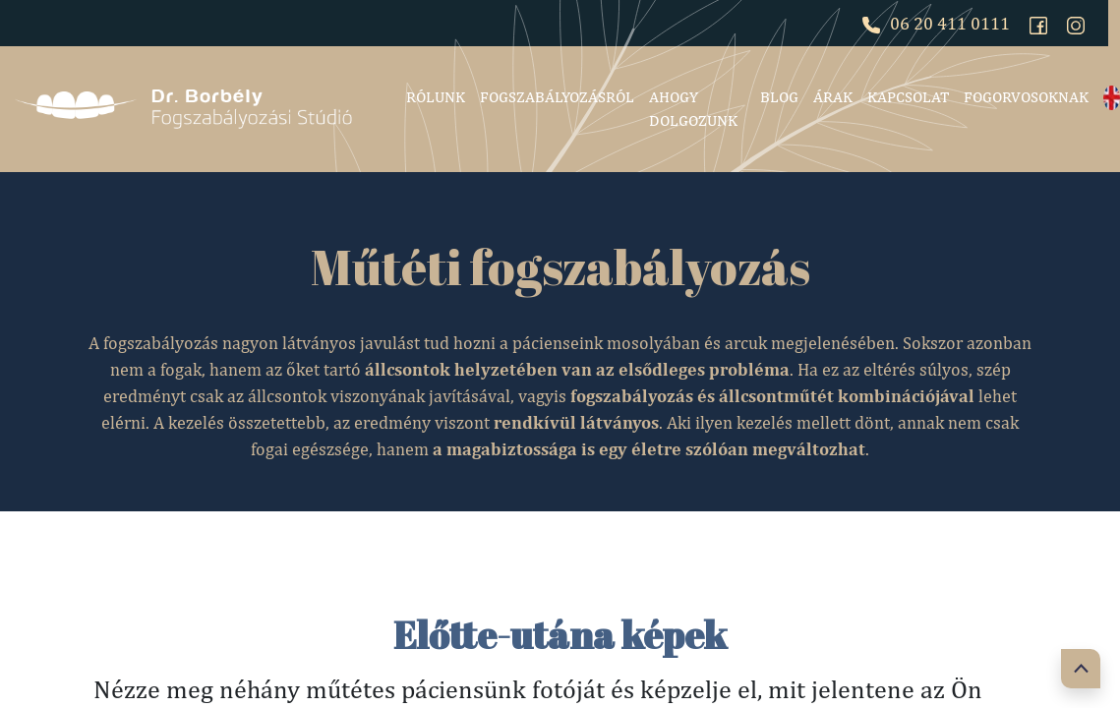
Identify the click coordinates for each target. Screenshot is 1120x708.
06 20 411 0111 (936, 23)
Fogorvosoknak (1026, 97)
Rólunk (435, 97)
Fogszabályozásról (557, 97)
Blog (779, 97)
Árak (833, 97)
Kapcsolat (908, 97)
